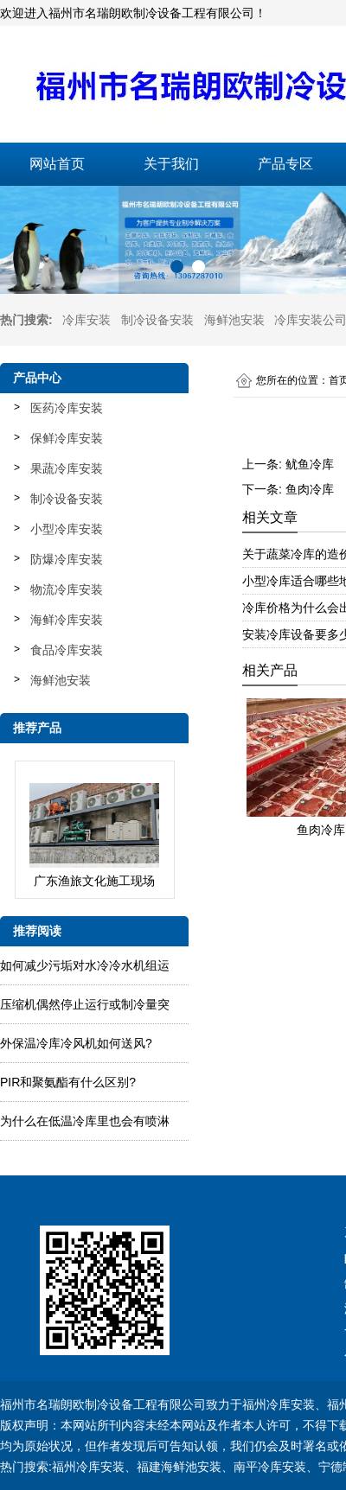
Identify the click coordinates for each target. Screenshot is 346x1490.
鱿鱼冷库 (309, 464)
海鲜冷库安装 (66, 620)
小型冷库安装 (66, 529)
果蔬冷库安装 (66, 468)
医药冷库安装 (66, 408)
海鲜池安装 (234, 320)
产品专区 (285, 163)
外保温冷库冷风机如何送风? (76, 1043)
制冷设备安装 (157, 320)
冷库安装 (86, 320)
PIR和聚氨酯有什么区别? (68, 1082)
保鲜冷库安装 (66, 438)
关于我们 (171, 163)
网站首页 (57, 163)
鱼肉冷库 (309, 489)
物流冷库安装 (66, 589)
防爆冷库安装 (66, 559)
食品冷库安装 (66, 650)
